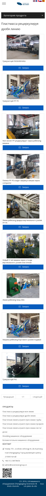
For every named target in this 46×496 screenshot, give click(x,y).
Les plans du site (30, 486)
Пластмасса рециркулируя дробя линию (19, 416)
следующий (37, 397)
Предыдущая (8, 397)
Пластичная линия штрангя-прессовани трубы (21, 420)
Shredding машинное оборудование (17, 436)
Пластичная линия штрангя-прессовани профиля (22, 424)
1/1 (23, 397)
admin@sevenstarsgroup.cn (16, 465)
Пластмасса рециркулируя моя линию (18, 411)
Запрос (25, 68)
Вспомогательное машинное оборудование (20, 440)
